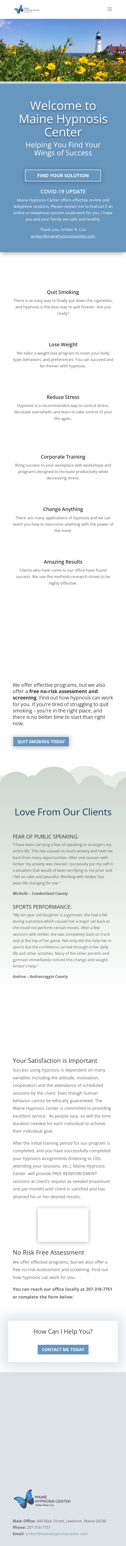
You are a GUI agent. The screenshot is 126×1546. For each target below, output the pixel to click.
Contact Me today (63, 1350)
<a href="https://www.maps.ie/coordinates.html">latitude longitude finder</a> (63, 1432)
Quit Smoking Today (41, 742)
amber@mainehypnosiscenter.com (63, 236)
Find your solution (63, 175)
